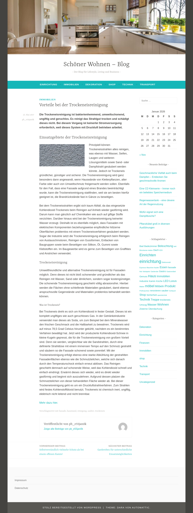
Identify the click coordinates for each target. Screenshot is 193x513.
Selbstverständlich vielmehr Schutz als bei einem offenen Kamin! (61, 450)
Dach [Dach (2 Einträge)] (156, 250)
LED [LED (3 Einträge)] (166, 280)
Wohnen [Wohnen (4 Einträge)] (163, 304)
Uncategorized (147, 382)
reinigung (82, 411)
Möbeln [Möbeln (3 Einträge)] (159, 286)
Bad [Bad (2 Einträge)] (141, 246)
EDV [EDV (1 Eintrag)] (161, 250)
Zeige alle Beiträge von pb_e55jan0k (63, 429)
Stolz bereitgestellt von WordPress (72, 507)
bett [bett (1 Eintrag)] (175, 246)
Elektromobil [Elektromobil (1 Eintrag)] (166, 262)
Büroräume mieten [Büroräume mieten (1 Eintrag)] (146, 250)
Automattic (140, 507)
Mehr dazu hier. (48, 402)
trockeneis (100, 411)
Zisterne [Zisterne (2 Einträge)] (143, 308)
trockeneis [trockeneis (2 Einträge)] (165, 299)
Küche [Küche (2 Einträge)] (159, 281)
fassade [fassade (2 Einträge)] (172, 267)
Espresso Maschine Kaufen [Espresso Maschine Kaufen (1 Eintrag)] (149, 267)
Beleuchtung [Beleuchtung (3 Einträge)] (165, 246)
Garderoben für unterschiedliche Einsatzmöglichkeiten (109, 450)
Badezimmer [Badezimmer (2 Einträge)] (150, 246)
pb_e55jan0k (28, 119)
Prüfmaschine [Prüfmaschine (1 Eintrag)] (144, 291)
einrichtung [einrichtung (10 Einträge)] (150, 261)
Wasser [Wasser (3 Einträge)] (152, 304)
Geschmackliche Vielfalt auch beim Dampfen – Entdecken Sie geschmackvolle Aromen (158, 177)
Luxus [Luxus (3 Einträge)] (173, 280)
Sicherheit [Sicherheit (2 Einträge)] (152, 295)
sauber (91, 411)
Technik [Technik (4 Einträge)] (144, 299)
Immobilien (71, 84)
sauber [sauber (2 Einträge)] (164, 290)
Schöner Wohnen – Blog (96, 64)
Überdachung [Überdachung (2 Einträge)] (155, 308)
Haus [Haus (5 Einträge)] (152, 276)
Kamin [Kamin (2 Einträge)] (152, 281)
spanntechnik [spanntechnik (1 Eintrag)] (162, 295)
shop (112, 84)
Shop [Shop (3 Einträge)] (142, 294)
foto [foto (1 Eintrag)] (140, 271)
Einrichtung (48, 84)
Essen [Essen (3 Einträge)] (163, 267)
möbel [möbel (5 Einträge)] (149, 286)
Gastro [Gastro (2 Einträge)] (162, 271)
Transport (147, 84)
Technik (127, 84)
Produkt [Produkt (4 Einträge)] (170, 286)
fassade (62, 411)
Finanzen (144, 343)
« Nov (142, 155)
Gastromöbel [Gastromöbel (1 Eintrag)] (171, 271)
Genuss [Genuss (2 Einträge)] (143, 276)
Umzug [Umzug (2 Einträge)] (143, 304)
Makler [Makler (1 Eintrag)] (141, 286)
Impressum (21, 480)
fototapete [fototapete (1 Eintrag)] (146, 271)
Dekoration (93, 84)
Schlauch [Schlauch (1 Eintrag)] (172, 291)
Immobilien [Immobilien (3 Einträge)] (163, 276)
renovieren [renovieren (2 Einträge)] (155, 290)
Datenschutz (21, 488)
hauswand (71, 411)
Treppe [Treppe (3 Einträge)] (155, 299)
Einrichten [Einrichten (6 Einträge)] (147, 255)
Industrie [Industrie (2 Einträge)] (143, 281)
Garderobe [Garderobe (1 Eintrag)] (154, 271)
